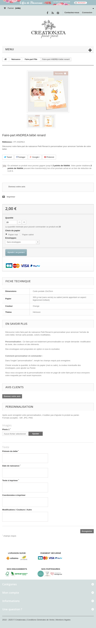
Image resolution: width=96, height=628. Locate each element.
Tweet (8, 157)
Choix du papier (13, 230)
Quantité (9, 218)
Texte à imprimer (10, 480)
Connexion (87, 12)
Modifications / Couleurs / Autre (17, 510)
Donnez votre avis (16, 186)
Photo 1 (6, 429)
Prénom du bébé (10, 451)
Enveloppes (11, 238)
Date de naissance (11, 465)
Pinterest (49, 157)
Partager (20, 157)
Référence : (7, 142)
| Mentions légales (63, 620)
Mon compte (10, 592)
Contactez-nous (71, 12)
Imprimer (11, 197)
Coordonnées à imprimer (14, 495)
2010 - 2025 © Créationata (14, 620)
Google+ (35, 157)
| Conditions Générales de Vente (40, 620)
